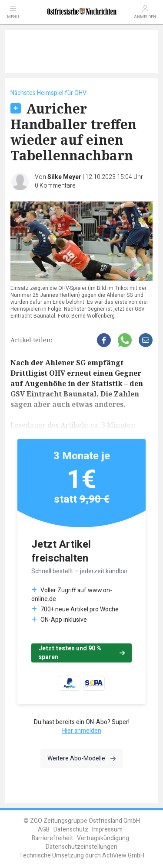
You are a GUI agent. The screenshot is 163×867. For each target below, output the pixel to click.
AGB (44, 829)
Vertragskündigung (103, 838)
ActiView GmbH (123, 855)
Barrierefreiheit (52, 838)
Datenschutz (70, 829)
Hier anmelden (81, 730)
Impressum (107, 829)
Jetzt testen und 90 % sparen (81, 653)
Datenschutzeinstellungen (81, 846)
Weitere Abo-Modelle (81, 758)
